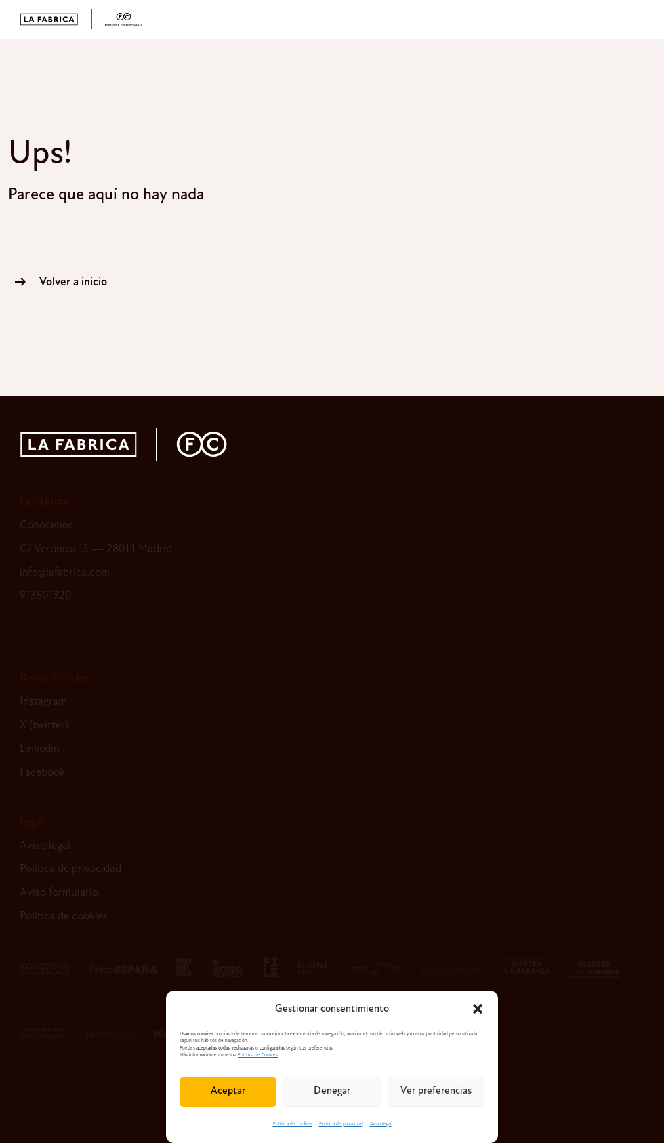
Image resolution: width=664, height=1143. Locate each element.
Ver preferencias (436, 1091)
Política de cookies (292, 1124)
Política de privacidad (341, 1124)
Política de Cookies (258, 1055)
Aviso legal (381, 1124)
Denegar (332, 1091)
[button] (477, 1009)
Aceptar (228, 1091)
